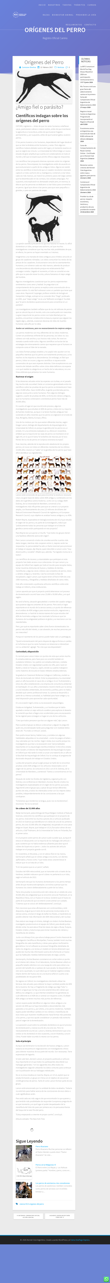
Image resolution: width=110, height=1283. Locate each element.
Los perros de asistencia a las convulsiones (53, 1183)
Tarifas (67, 5)
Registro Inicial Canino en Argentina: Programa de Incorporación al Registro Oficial (88, 116)
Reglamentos (74, 24)
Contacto (90, 24)
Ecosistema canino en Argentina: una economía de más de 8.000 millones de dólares (87, 133)
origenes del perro (36, 1204)
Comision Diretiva (29, 67)
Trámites (79, 5)
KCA (27, 1204)
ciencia (22, 1204)
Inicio (42, 5)
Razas (46, 15)
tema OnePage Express (80, 1240)
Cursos (92, 5)
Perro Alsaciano (42, 1146)
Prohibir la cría (86, 15)
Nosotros (54, 5)
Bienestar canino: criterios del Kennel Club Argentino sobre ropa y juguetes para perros (87, 170)
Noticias (60, 67)
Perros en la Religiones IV (46, 1165)
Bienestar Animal (63, 15)
